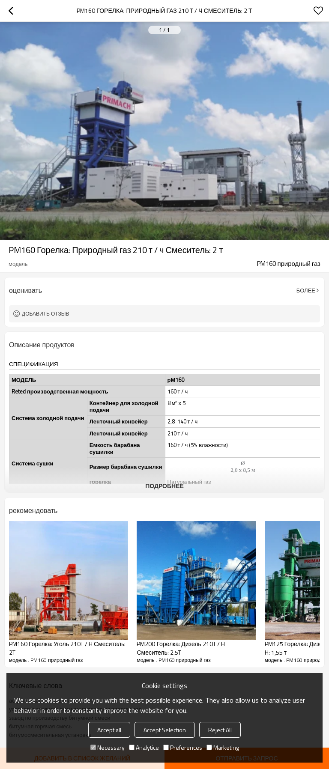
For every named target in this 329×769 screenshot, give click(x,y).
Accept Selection (165, 729)
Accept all (109, 729)
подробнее (164, 485)
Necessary (107, 747)
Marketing (222, 747)
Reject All (220, 729)
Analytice (144, 747)
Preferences (182, 747)
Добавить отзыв (45, 314)
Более (305, 290)
